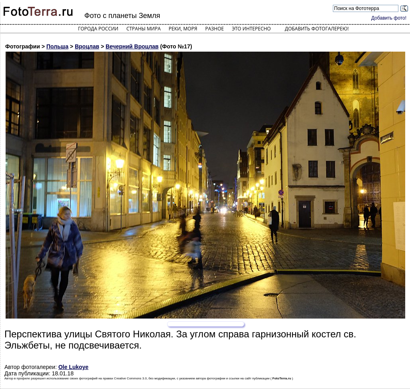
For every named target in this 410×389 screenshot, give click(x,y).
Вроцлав (87, 46)
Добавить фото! (388, 18)
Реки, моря (183, 28)
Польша (57, 46)
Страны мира (143, 28)
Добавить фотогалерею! (317, 28)
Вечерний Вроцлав (132, 46)
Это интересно (251, 28)
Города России (98, 28)
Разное (214, 28)
